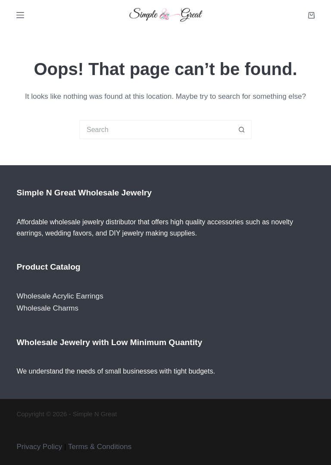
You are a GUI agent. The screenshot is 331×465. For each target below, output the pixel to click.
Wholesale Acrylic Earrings (59, 296)
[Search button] (242, 129)
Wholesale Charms (47, 308)
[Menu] (20, 15)
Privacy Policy (39, 447)
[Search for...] (155, 129)
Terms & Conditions (99, 447)
